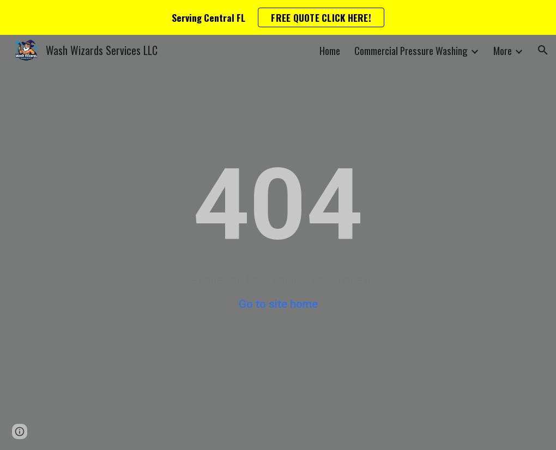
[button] (543, 50)
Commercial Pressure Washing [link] (411, 50)
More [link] (502, 50)
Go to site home (278, 304)
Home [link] (329, 50)
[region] (278, 17)
